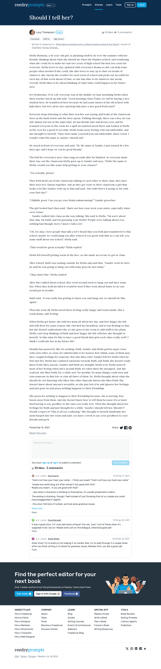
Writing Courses (76, 621)
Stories (99, 5)
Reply (34, 512)
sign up (46, 462)
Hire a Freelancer (23, 614)
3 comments (123, 32)
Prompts (87, 5)
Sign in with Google (48, 593)
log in (56, 462)
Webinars (72, 629)
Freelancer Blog (76, 633)
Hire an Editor (22, 617)
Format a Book (101, 625)
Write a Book (100, 617)
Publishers (126, 625)
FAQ (17, 656)
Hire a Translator (23, 633)
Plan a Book (100, 621)
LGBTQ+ (46, 39)
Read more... (38, 508)
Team (44, 617)
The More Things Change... (45, 47)
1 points (41, 520)
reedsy (29, 650)
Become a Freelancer (52, 625)
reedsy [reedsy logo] (29, 4)
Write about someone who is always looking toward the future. (87, 44)
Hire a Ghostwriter (24, 629)
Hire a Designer (22, 621)
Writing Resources (103, 629)
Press (44, 621)
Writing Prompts (129, 617)
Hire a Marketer (22, 625)
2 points (41, 476)
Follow (59, 32)
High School (59, 39)
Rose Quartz (53, 476)
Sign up (130, 5)
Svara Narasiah (54, 520)
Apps (50, 5)
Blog (70, 614)
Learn (109, 5)
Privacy (32, 656)
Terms (24, 656)
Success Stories (49, 629)
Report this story (38, 433)
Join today (24, 593)
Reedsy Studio (101, 614)
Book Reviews (128, 614)
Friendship (34, 39)
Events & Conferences (79, 625)
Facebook (71, 593)
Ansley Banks (53, 539)
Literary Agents (129, 621)
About (44, 614)
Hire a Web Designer (25, 636)
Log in (142, 5)
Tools (119, 5)
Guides (71, 617)
